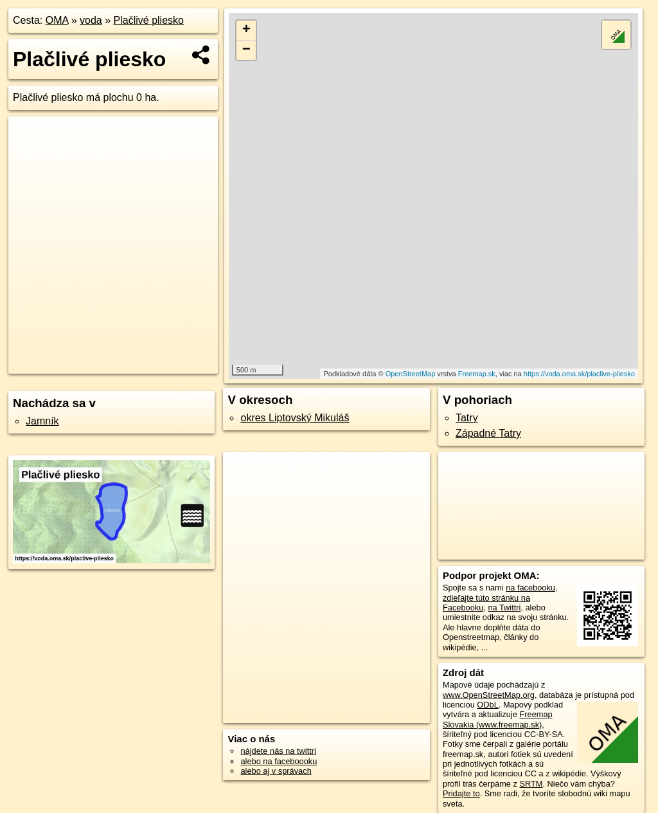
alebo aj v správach (275, 771)
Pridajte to (461, 793)
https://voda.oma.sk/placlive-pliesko (579, 374)
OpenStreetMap (411, 374)
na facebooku (530, 587)
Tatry (467, 417)
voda (91, 20)
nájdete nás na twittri (278, 751)
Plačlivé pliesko (149, 20)
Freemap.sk (476, 374)
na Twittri (504, 607)
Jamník (42, 421)
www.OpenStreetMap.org (489, 695)
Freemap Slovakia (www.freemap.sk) (498, 719)
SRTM (530, 784)
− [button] (246, 50)
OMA (57, 20)
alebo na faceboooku (278, 761)
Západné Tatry (488, 433)
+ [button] (246, 30)
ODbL (487, 704)
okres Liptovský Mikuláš (294, 417)
